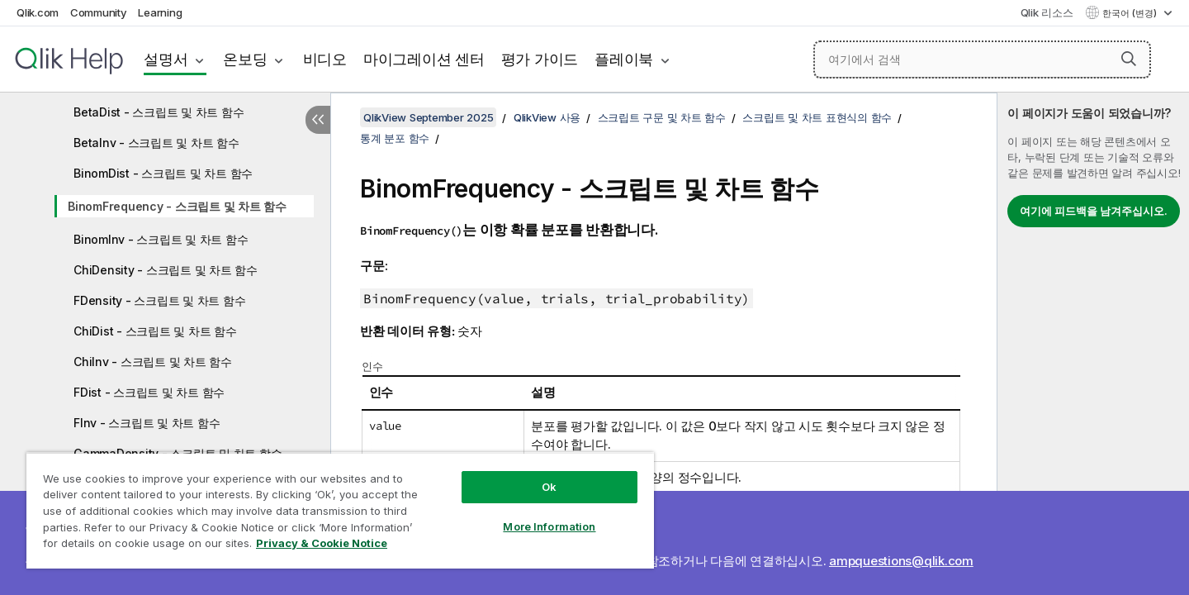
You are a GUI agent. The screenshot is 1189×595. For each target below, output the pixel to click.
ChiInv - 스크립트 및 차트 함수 (152, 362)
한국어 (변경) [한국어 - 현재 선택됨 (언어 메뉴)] (1130, 13)
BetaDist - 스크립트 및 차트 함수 (158, 112)
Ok (549, 486)
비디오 (325, 59)
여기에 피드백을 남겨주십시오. (1094, 210)
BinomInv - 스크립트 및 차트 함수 (160, 239)
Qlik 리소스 (1047, 12)
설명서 (165, 59)
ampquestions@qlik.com (901, 561)
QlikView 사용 (547, 117)
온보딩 (245, 59)
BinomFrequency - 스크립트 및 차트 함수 (177, 206)
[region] (340, 510)
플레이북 (623, 59)
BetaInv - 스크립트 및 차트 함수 (156, 143)
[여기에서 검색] (982, 59)
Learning (160, 12)
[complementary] (1093, 344)
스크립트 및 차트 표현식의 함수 (817, 117)
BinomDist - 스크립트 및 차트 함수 (163, 173)
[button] (1128, 58)
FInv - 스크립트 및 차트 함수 (146, 423)
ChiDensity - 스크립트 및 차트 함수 (165, 270)
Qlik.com (38, 12)
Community (98, 12)
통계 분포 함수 (394, 138)
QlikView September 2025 (428, 117)
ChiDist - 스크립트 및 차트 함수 (155, 331)
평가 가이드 (540, 59)
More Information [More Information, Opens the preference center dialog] (549, 526)
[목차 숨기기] (318, 120)
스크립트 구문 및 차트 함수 (662, 117)
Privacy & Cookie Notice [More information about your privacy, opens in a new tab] (321, 543)
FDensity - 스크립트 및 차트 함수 (159, 300)
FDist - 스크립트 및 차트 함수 (149, 392)
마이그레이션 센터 (424, 59)
